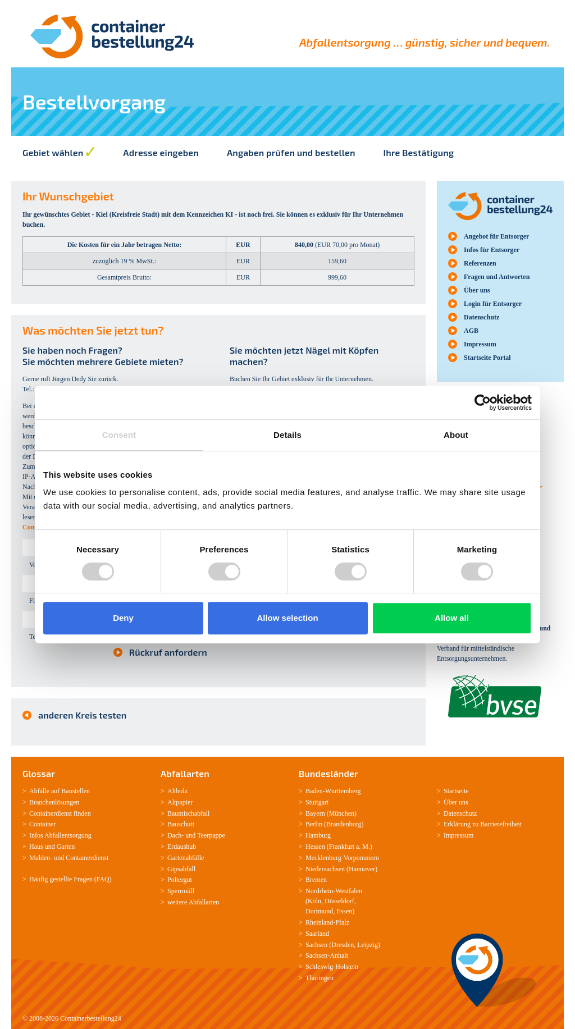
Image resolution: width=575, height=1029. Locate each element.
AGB (471, 331)
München (341, 813)
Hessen (315, 846)
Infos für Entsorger (491, 250)
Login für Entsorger (493, 304)
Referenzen (480, 263)
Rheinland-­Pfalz (327, 922)
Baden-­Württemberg (332, 791)
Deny (123, 618)
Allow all (452, 618)
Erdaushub (181, 846)
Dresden (342, 945)
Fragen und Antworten (497, 277)
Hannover (362, 869)
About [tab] (456, 435)
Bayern (315, 813)
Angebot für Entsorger (496, 236)
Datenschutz (481, 317)
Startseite (456, 791)
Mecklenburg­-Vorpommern (342, 858)
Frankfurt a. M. (349, 846)
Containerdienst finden (60, 813)
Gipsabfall (181, 869)
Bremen (316, 880)
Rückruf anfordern (168, 652)
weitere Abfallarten (193, 902)
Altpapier (180, 802)
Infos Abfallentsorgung (60, 835)
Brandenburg (343, 824)
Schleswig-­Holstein (331, 967)
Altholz (177, 791)
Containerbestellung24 (90, 1018)
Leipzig (367, 945)
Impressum (480, 344)
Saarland (317, 933)
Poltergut (179, 880)
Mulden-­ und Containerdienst (68, 858)
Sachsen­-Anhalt (326, 955)
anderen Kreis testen (82, 715)
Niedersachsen (325, 869)
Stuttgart (316, 802)
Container (42, 824)
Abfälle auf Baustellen (59, 791)
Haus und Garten (52, 846)
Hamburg (318, 835)
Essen (344, 911)
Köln (314, 901)
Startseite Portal (487, 358)
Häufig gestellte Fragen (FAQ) (70, 879)
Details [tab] (287, 435)
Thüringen (319, 978)
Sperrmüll (180, 891)
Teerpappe (211, 835)
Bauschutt (180, 824)
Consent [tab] (119, 435)
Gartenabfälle (185, 858)
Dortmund (319, 911)
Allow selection (287, 618)
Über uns (477, 290)
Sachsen (316, 945)
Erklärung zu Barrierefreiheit (483, 824)
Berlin (313, 824)
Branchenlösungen (54, 802)
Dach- (175, 835)
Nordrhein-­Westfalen (333, 891)
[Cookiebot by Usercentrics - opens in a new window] (482, 402)
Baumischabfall (188, 813)
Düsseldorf (339, 901)
